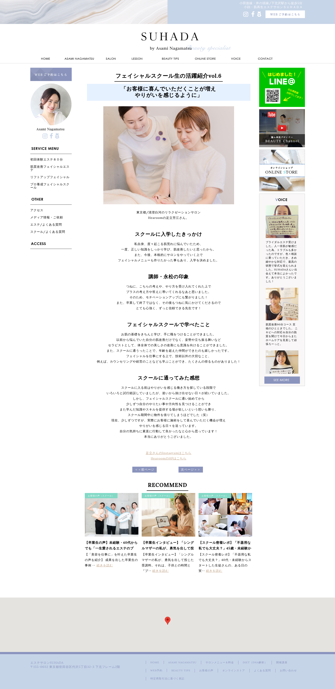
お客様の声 (206, 670)
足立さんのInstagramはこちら (169, 453)
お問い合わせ (288, 670)
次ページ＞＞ (191, 469)
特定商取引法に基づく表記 (167, 678)
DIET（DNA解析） (255, 662)
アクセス (36, 210)
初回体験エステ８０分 (46, 159)
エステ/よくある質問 (46, 224)
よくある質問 (262, 670)
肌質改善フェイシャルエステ (50, 168)
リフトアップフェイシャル (50, 177)
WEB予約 (156, 670)
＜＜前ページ (144, 469)
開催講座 (281, 662)
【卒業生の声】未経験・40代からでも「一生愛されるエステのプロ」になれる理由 (111, 548)
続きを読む (105, 565)
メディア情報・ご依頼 (46, 217)
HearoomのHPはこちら (169, 458)
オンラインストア (233, 670)
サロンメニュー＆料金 (220, 662)
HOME (154, 662)
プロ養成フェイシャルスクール (50, 185)
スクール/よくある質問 (47, 231)
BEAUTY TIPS (180, 670)
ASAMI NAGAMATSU (182, 662)
